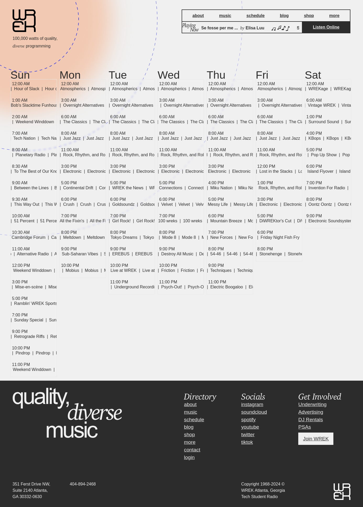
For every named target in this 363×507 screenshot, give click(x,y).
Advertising (310, 412)
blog (188, 427)
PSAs (304, 427)
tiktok (247, 442)
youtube (250, 427)
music (190, 412)
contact (192, 449)
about (190, 404)
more (190, 442)
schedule (194, 419)
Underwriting (312, 404)
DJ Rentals (310, 419)
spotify (248, 419)
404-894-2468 (83, 484)
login (189, 457)
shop (189, 434)
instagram (252, 404)
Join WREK (316, 438)
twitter (247, 434)
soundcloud (254, 412)
